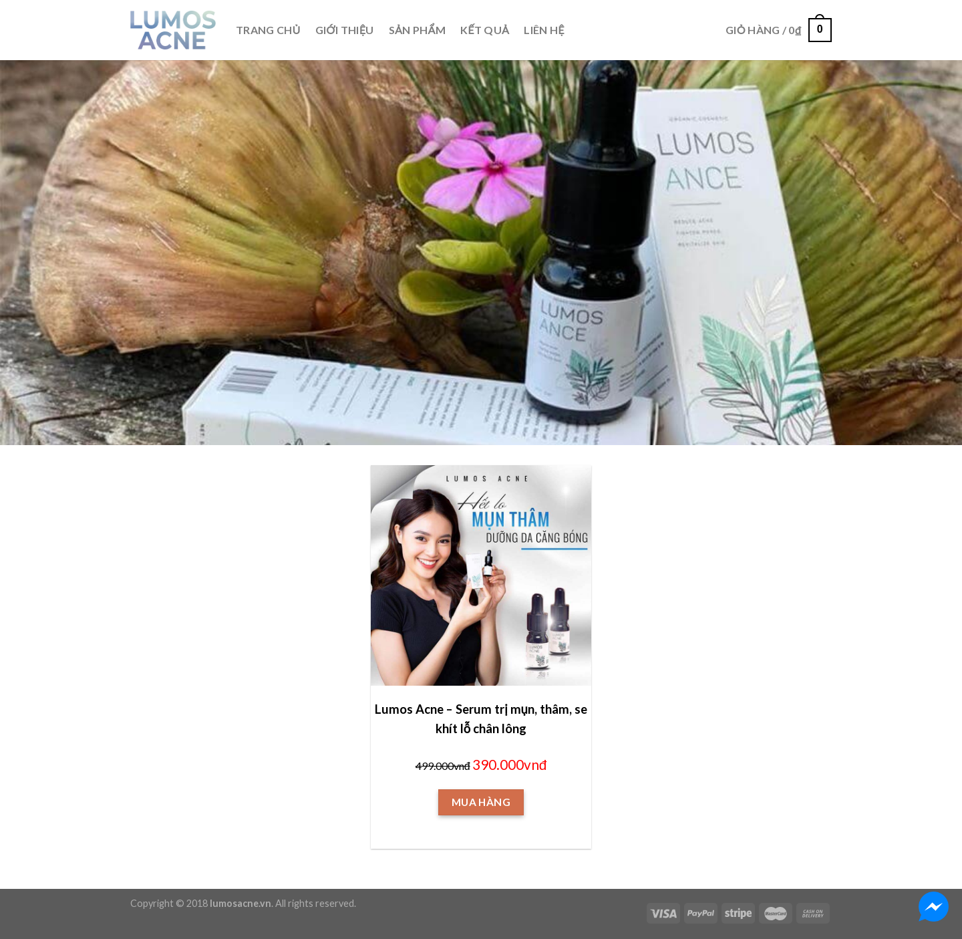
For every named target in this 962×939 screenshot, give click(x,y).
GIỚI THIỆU (344, 29)
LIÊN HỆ (544, 29)
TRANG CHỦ (268, 29)
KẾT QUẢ (484, 29)
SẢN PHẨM (417, 29)
